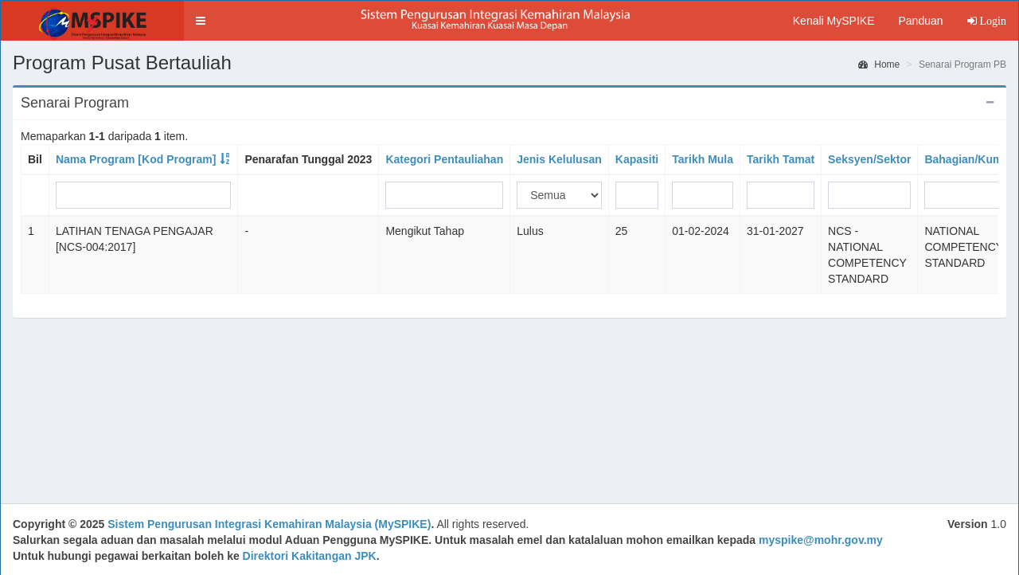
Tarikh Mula (702, 159)
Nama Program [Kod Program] (136, 159)
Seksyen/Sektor (869, 159)
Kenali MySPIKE (834, 20)
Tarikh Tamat (780, 159)
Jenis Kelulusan (559, 159)
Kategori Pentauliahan (444, 159)
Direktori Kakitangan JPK (310, 556)
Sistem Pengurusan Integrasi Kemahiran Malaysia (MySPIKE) (269, 524)
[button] (200, 21)
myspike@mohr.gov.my (821, 540)
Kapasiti (636, 159)
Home (879, 64)
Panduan (920, 20)
